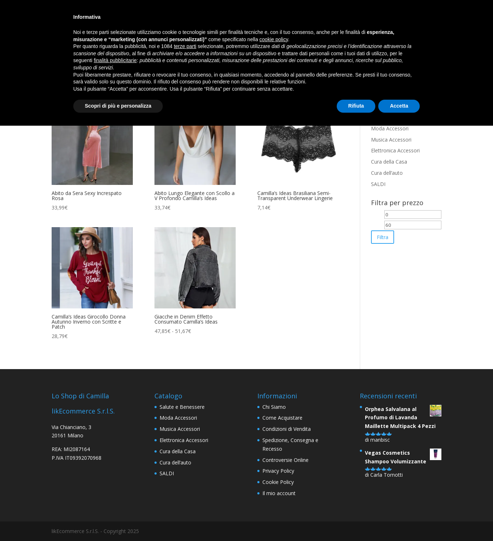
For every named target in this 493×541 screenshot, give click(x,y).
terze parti (185, 46)
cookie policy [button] (273, 39)
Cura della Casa (389, 161)
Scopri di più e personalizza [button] (118, 106)
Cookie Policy (278, 482)
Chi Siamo (274, 406)
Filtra (382, 237)
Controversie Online (285, 459)
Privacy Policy (278, 470)
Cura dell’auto (387, 172)
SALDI (378, 184)
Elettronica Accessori (395, 150)
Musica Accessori (391, 139)
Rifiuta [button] (356, 106)
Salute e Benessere (182, 406)
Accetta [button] (399, 106)
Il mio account (279, 493)
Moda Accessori (390, 128)
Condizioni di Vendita (286, 428)
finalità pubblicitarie (115, 60)
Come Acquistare (282, 417)
